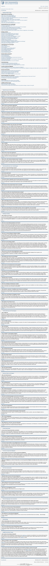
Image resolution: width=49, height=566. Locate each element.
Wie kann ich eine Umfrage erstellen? (7, 35)
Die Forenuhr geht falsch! (5, 26)
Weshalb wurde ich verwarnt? (6, 39)
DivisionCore (30, 564)
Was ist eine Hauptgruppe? (5, 59)
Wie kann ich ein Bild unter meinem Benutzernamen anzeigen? (11, 28)
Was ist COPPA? (4, 21)
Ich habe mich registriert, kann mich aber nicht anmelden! (10, 19)
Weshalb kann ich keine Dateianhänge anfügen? (9, 38)
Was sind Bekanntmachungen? (6, 49)
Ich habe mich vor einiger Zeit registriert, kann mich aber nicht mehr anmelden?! (14, 20)
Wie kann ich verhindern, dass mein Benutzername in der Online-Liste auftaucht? (14, 17)
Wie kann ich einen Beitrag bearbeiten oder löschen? (10, 33)
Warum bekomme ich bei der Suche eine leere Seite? (10, 72)
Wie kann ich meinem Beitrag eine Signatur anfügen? (10, 34)
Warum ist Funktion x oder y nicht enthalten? (8, 84)
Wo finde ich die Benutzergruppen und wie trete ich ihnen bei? (11, 57)
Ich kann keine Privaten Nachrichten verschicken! (9, 63)
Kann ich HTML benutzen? (5, 46)
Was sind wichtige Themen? (5, 50)
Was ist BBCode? (4, 45)
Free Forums (27, 564)
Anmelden (46, 6)
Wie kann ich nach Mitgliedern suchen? (7, 73)
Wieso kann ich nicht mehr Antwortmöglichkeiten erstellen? (10, 36)
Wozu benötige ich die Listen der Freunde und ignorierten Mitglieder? (12, 67)
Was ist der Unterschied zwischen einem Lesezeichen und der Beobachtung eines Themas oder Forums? (18, 76)
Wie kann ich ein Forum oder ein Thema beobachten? (10, 77)
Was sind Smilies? (4, 47)
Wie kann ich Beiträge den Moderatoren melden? (9, 40)
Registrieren (3, 6)
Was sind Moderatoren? (5, 55)
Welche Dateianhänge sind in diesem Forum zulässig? (10, 80)
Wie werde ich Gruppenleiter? (6, 58)
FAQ (41, 6)
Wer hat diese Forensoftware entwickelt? (8, 83)
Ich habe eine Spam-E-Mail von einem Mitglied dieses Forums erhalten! (13, 64)
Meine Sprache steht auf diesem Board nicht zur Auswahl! (10, 27)
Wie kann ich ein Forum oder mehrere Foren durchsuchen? (11, 70)
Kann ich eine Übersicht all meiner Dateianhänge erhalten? (11, 81)
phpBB (24, 563)
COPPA (9, 126)
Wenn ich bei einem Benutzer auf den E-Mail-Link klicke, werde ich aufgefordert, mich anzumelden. (17, 30)
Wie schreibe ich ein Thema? (6, 32)
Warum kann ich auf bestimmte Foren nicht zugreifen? (10, 37)
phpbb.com (3, 542)
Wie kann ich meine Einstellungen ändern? (8, 25)
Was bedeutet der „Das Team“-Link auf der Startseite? (10, 60)
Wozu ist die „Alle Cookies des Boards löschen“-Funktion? (10, 22)
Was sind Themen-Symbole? (6, 52)
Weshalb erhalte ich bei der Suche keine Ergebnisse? (10, 71)
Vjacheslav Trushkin (22, 564)
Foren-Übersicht (3, 10)
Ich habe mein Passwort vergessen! (7, 18)
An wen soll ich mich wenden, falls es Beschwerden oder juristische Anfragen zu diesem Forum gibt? (17, 85)
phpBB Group (24, 535)
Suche (43, 6)
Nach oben (2, 103)
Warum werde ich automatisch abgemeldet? (8, 16)
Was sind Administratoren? (5, 54)
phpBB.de (22, 537)
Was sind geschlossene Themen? (6, 51)
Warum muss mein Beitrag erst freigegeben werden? (9, 42)
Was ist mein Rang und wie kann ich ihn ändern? (9, 29)
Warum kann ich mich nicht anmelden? (7, 15)
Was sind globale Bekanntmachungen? (7, 48)
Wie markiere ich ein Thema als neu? (7, 43)
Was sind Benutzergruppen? (6, 56)
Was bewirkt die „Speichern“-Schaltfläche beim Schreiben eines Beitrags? (13, 41)
